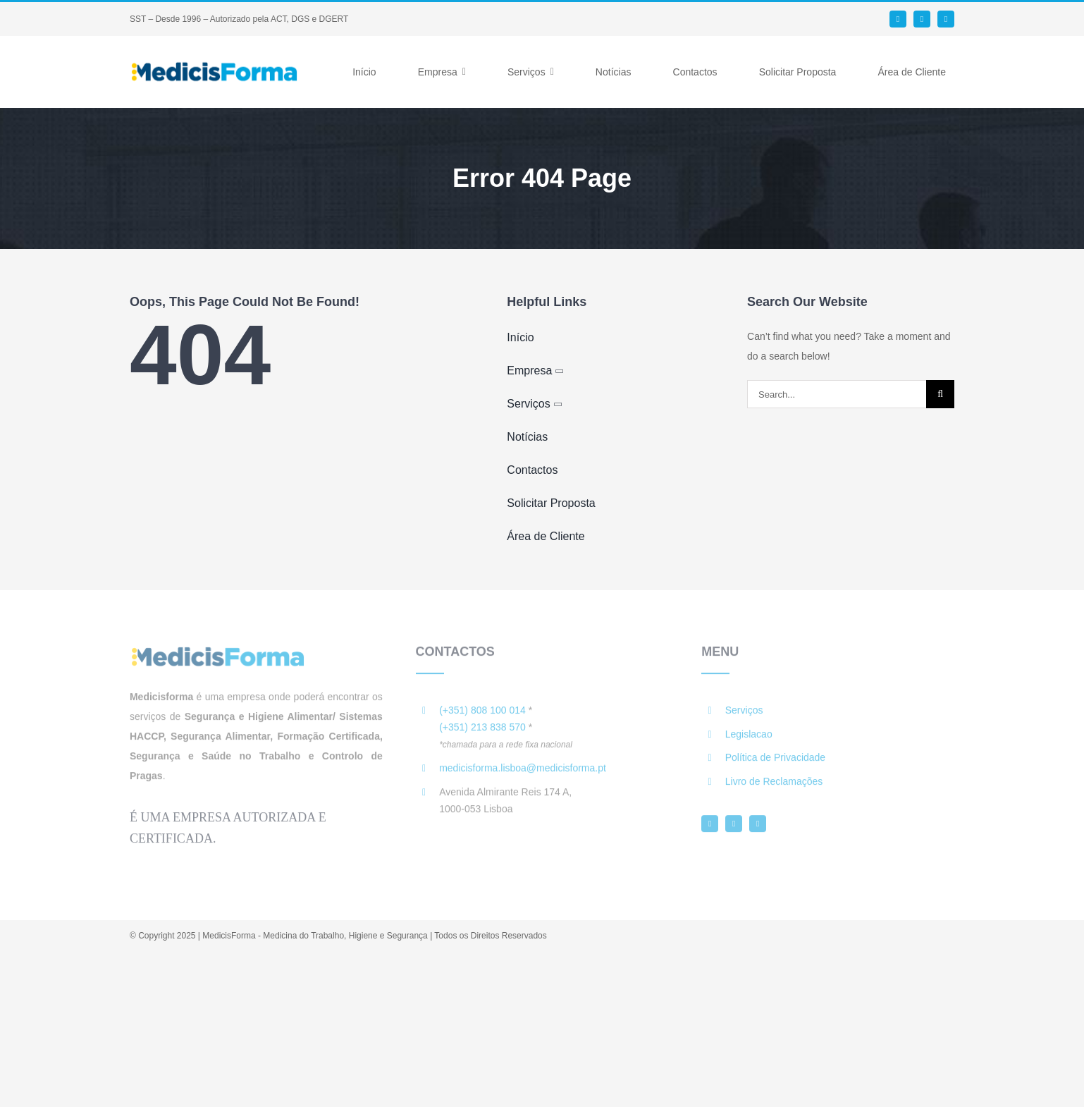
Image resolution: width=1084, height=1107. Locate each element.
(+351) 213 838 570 (482, 731)
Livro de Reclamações (774, 785)
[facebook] (897, 19)
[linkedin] (921, 19)
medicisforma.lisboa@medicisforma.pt (522, 772)
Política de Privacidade (775, 761)
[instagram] (945, 19)
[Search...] (836, 394)
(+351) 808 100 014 (482, 714)
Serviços (744, 714)
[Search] (940, 394)
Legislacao (748, 738)
